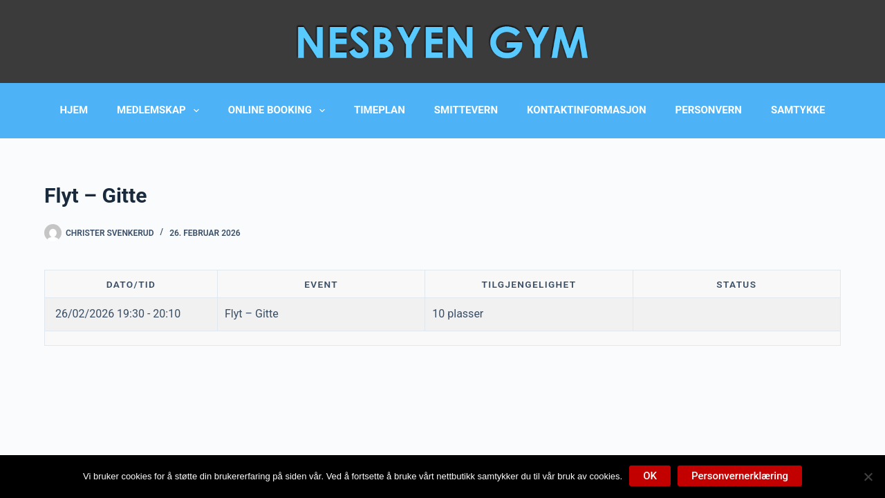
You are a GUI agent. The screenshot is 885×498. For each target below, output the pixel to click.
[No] (868, 476)
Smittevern (466, 110)
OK (650, 476)
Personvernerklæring (739, 476)
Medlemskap (161, 110)
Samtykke (798, 110)
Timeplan (379, 110)
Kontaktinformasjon (586, 110)
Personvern (709, 110)
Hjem (74, 110)
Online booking (279, 110)
